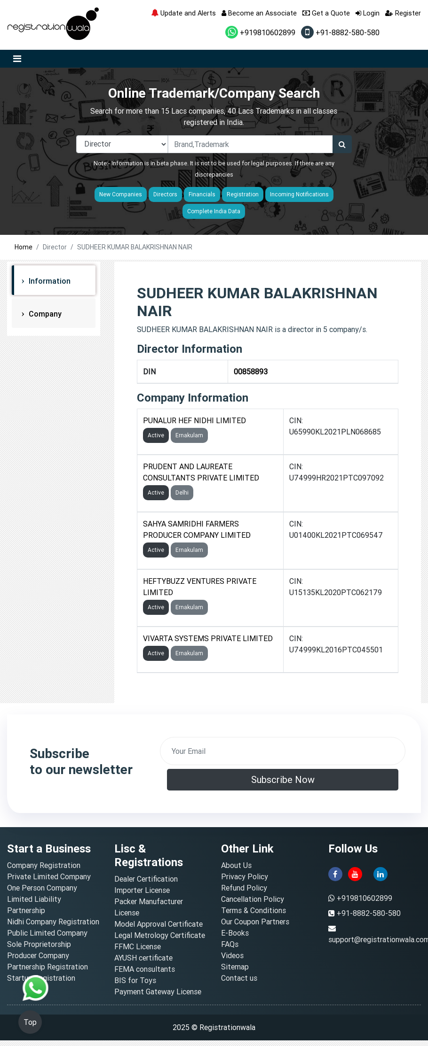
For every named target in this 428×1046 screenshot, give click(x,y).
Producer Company (38, 955)
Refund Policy (244, 887)
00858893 (251, 371)
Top (30, 1022)
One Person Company (42, 887)
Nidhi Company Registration (53, 921)
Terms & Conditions (253, 910)
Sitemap (235, 966)
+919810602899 (260, 32)
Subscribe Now (283, 779)
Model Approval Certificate (158, 924)
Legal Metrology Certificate (159, 935)
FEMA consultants (144, 969)
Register (403, 12)
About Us (236, 865)
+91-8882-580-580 (340, 32)
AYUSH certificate (143, 957)
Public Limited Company (47, 933)
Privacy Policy (244, 876)
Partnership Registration (47, 966)
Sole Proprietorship (39, 944)
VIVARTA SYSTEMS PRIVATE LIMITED (208, 638)
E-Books (235, 933)
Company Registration (43, 865)
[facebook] (335, 873)
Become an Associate (259, 12)
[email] (282, 751)
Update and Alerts (183, 12)
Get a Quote (326, 12)
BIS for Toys (135, 980)
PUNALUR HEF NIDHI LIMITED (194, 420)
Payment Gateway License (157, 991)
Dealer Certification (146, 878)
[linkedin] (380, 873)
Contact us (239, 978)
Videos (232, 955)
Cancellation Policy (252, 899)
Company (44, 313)
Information (49, 281)
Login (368, 12)
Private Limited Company (49, 876)
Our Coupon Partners (255, 921)
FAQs (229, 944)
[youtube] (355, 873)
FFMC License (137, 946)
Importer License (142, 890)
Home (23, 247)
